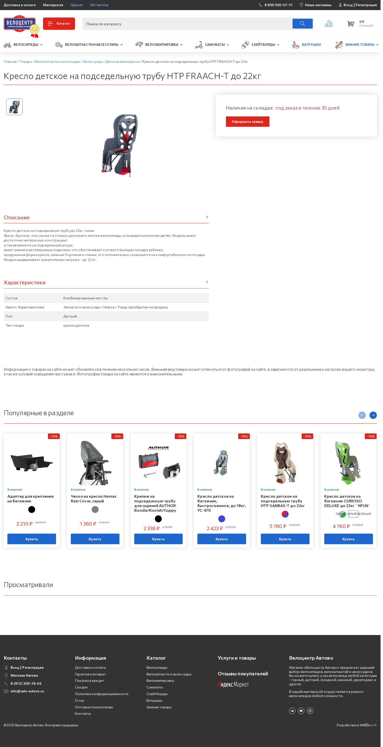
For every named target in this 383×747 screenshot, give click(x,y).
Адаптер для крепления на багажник (30, 498)
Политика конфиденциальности (101, 694)
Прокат (77, 5)
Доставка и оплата (20, 5)
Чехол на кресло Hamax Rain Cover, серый (94, 498)
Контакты (83, 713)
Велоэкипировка (160, 680)
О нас (79, 700)
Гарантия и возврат (90, 674)
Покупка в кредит (89, 680)
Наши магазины (318, 5)
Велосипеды (157, 667)
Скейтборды (157, 694)
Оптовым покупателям (94, 707)
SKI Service (99, 5)
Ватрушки (154, 700)
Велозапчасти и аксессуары (169, 674)
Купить (32, 539)
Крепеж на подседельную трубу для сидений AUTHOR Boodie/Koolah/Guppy (155, 503)
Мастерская (53, 5)
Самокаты (155, 687)
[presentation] (362, 415)
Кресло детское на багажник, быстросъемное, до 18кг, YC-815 (221, 503)
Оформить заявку (248, 121)
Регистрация (366, 5)
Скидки (81, 687)
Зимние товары (159, 707)
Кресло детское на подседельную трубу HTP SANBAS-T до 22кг (283, 501)
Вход (348, 5)
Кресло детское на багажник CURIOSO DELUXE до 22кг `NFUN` (347, 501)
